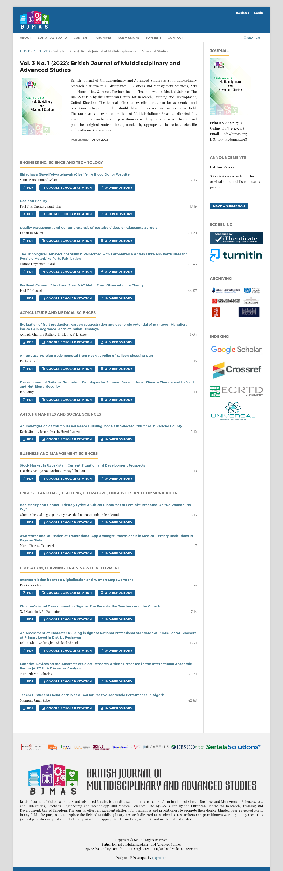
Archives (104, 37)
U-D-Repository (118, 187)
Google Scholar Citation (69, 187)
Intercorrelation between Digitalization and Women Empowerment (76, 580)
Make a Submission (229, 206)
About (25, 37)
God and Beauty (33, 201)
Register (242, 13)
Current (81, 37)
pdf (29, 187)
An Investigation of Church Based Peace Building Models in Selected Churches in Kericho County (101, 426)
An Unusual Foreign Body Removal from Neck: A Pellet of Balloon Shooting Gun (86, 356)
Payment (153, 37)
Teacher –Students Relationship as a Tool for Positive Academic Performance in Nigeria (92, 695)
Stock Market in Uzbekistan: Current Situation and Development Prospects (82, 465)
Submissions (129, 37)
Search (252, 37)
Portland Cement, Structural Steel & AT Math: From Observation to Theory (81, 285)
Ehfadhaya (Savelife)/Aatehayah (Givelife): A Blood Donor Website (75, 174)
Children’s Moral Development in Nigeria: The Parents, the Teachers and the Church (90, 606)
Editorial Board (52, 37)
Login (258, 13)
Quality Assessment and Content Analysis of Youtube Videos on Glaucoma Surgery (88, 228)
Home (25, 51)
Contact (175, 37)
